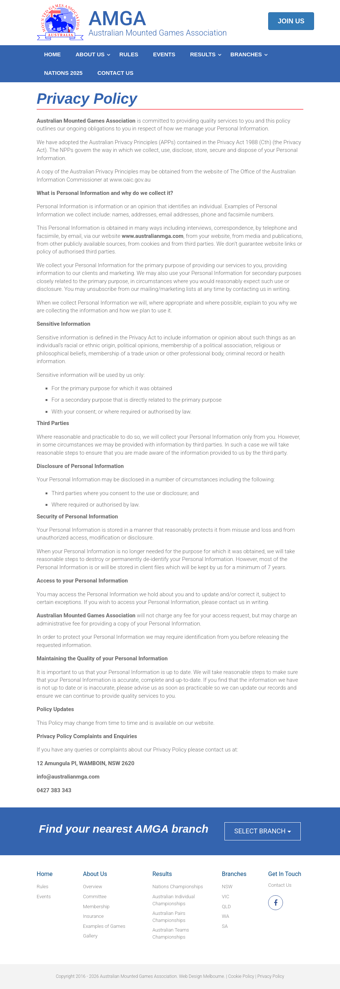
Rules (128, 54)
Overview (92, 886)
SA (225, 926)
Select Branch (262, 831)
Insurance (93, 916)
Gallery (90, 936)
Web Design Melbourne (201, 976)
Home (52, 54)
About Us (90, 54)
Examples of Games (104, 926)
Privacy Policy (270, 976)
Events (164, 54)
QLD (226, 906)
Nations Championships (178, 886)
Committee (95, 896)
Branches (246, 54)
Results (203, 54)
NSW (227, 886)
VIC (225, 896)
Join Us (291, 21)
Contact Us (115, 73)
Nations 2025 (63, 73)
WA (225, 916)
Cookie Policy (241, 976)
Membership (96, 906)
